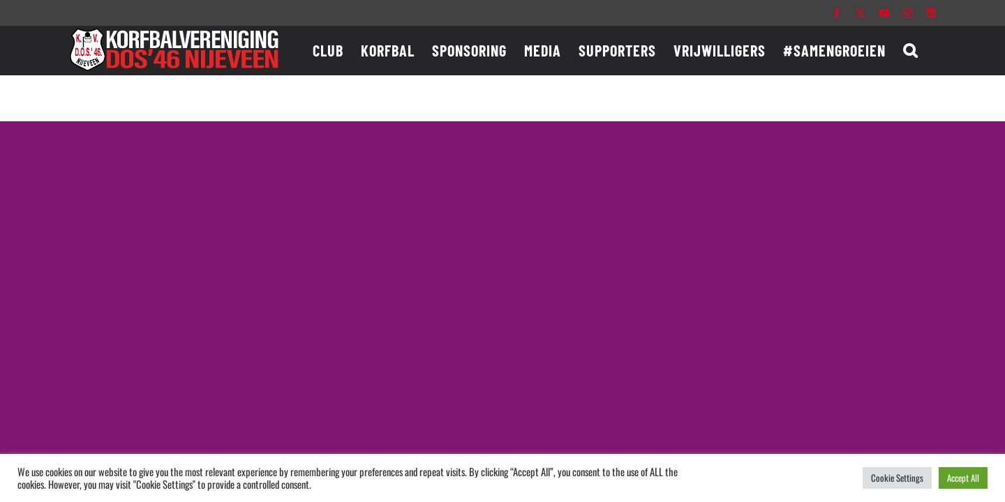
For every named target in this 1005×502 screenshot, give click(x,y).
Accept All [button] (963, 478)
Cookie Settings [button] (897, 478)
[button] (928, 50)
